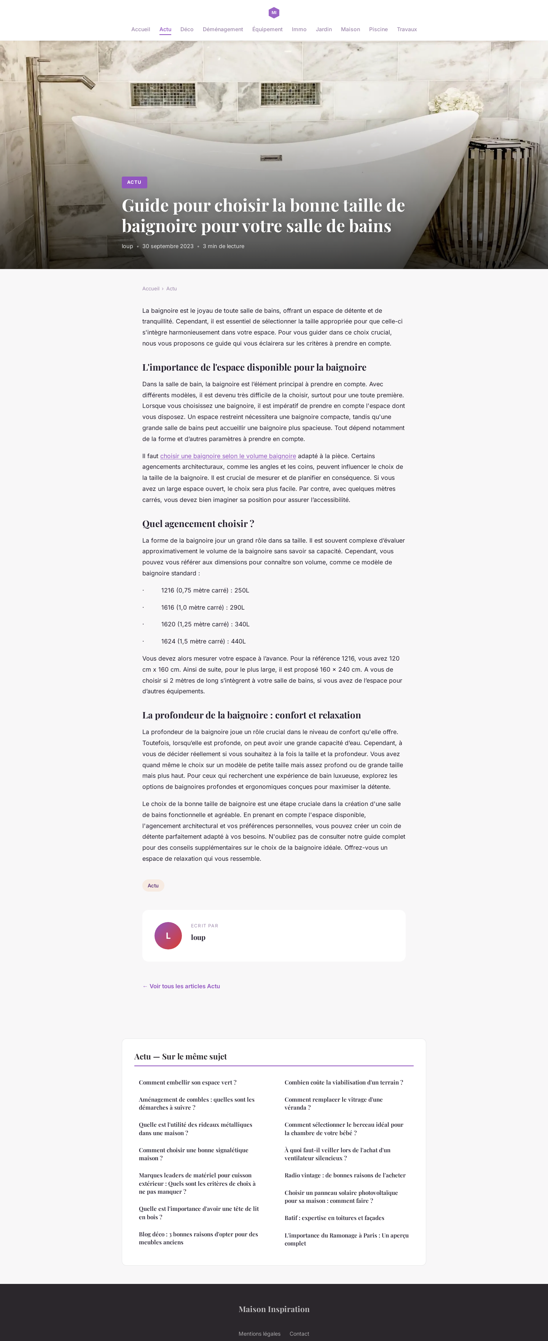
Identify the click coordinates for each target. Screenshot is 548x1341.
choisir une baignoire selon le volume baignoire (228, 456)
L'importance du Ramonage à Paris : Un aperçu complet (347, 1239)
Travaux (407, 29)
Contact (299, 1333)
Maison (350, 29)
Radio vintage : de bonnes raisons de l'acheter (345, 1175)
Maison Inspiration (274, 1308)
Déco (187, 29)
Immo (299, 29)
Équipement (267, 29)
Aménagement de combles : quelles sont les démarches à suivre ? (197, 1103)
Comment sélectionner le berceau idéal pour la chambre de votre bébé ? (344, 1128)
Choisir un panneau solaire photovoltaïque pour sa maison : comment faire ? (341, 1196)
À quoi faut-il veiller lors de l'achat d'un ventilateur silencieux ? (337, 1154)
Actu (165, 29)
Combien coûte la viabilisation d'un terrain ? (344, 1082)
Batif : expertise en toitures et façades (334, 1218)
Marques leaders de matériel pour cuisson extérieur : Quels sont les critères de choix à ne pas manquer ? (197, 1183)
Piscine (378, 29)
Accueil (140, 29)
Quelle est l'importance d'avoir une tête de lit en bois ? (199, 1212)
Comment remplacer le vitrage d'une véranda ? (334, 1103)
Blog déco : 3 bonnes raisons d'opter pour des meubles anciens (198, 1238)
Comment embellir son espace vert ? (187, 1082)
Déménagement (223, 29)
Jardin (324, 29)
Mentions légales (259, 1333)
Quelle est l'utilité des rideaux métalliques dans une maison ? (195, 1128)
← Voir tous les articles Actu (181, 986)
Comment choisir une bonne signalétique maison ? (194, 1154)
